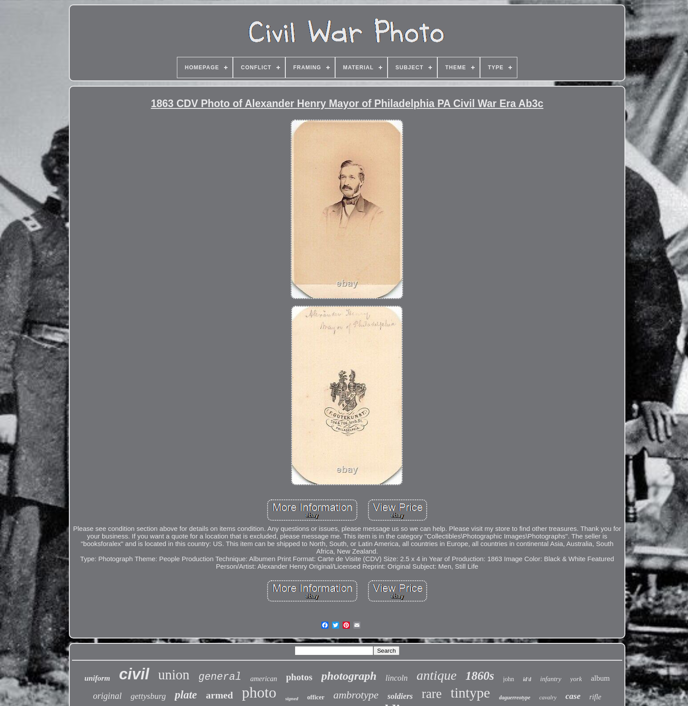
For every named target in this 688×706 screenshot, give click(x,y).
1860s (479, 675)
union (174, 674)
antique (436, 675)
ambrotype (356, 695)
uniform (97, 678)
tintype (470, 693)
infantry (550, 678)
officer (315, 697)
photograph (348, 676)
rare (432, 693)
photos (299, 677)
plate (186, 695)
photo (259, 692)
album (600, 678)
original (107, 696)
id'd (527, 679)
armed (219, 695)
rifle (595, 697)
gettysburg (148, 696)
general (219, 677)
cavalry (547, 697)
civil (134, 673)
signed (291, 698)
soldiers (400, 696)
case (572, 696)
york (576, 678)
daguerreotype (515, 697)
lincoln (396, 678)
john (508, 679)
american (263, 678)
